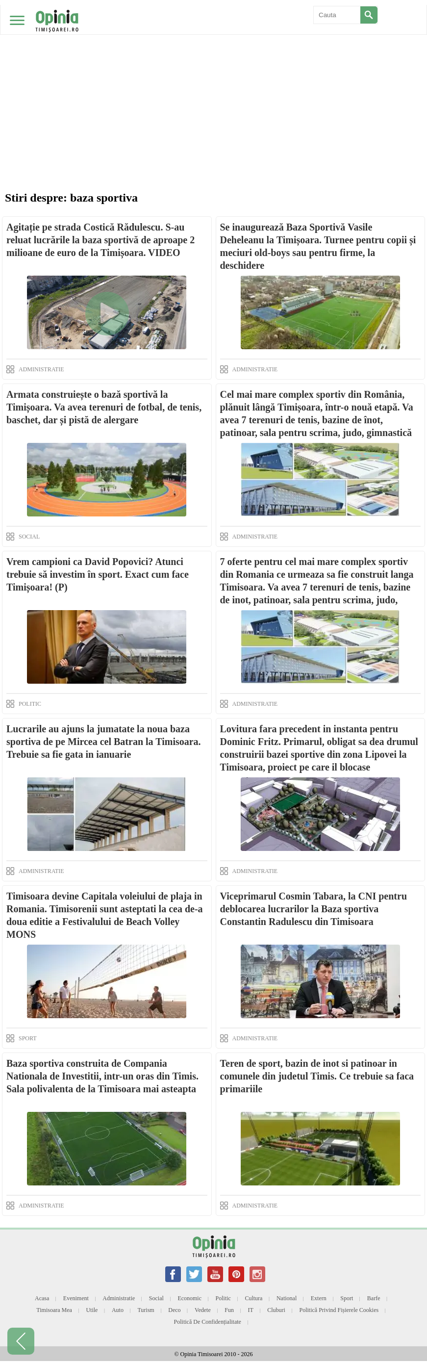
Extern (319, 1298)
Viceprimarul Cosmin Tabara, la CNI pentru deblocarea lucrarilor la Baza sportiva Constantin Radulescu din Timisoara (313, 909)
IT (250, 1310)
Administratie (118, 1298)
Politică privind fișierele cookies (338, 1310)
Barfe (373, 1298)
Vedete (203, 1310)
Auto (118, 1310)
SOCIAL (29, 536)
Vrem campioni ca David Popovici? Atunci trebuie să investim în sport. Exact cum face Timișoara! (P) (97, 574)
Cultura (253, 1298)
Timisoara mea (54, 1310)
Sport (346, 1298)
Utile (92, 1310)
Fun (229, 1310)
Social (156, 1298)
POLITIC (30, 703)
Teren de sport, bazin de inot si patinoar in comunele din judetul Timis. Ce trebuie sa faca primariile (317, 1076)
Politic (223, 1298)
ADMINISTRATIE (41, 369)
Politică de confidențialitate (207, 1321)
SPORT (28, 1038)
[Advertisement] (213, 73)
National (286, 1298)
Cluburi (276, 1310)
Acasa (42, 1298)
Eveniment (76, 1298)
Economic (189, 1298)
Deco (174, 1310)
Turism (145, 1310)
